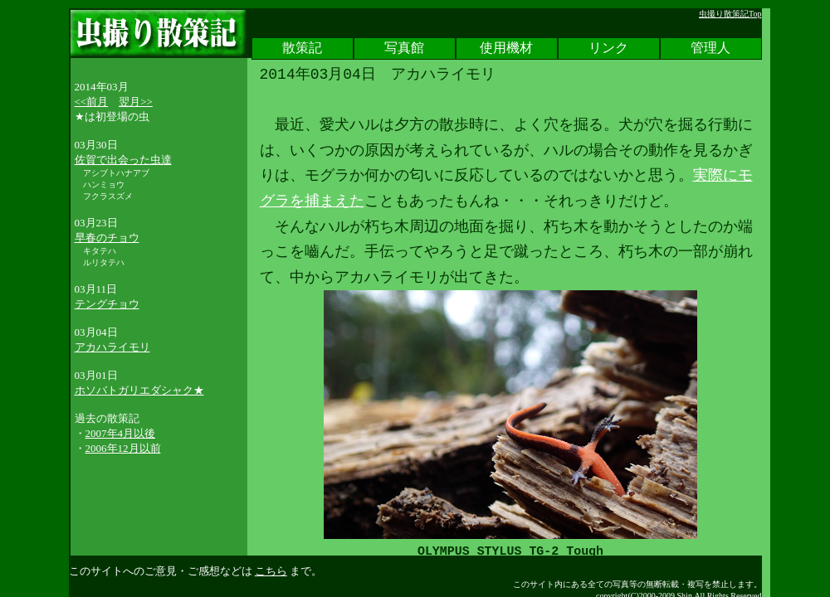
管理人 (710, 49)
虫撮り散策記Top (730, 13)
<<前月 (92, 101)
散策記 (302, 49)
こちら (271, 571)
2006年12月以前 (123, 448)
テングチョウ (107, 304)
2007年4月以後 (120, 433)
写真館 (404, 49)
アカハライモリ (112, 347)
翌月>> (136, 101)
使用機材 (506, 49)
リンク (608, 49)
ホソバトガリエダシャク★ (139, 390)
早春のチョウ (107, 237)
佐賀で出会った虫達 (123, 159)
